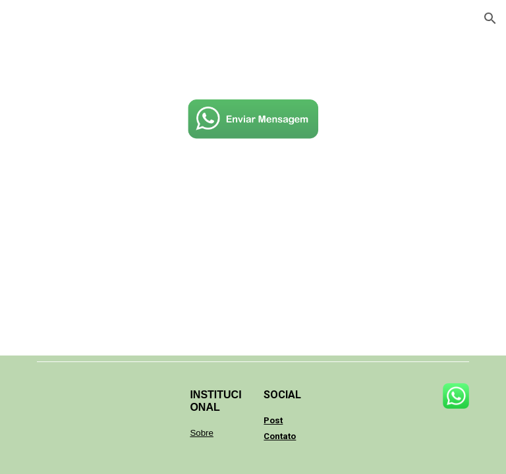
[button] (490, 18)
